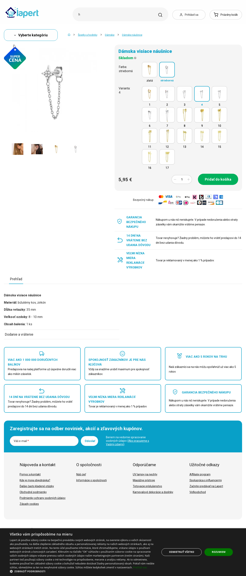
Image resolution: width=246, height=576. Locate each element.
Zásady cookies (29, 503)
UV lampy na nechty (145, 474)
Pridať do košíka (218, 179)
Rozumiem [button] (219, 552)
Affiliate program (200, 474)
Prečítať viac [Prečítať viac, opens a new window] (140, 567)
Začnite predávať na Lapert (206, 486)
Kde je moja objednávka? (35, 480)
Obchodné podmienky (33, 492)
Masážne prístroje (144, 480)
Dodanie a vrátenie (19, 334)
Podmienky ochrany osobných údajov (43, 498)
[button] (83, 571)
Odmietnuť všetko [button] (181, 552)
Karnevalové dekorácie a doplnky (153, 492)
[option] (17, 149)
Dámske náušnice (132, 34)
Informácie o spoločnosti (91, 480)
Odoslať (90, 441)
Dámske (109, 34)
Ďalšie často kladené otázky (37, 486)
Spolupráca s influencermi (206, 480)
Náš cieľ (81, 474)
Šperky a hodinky (87, 34)
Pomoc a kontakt (30, 474)
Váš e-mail (21, 441)
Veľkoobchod (198, 492)
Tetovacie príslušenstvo (147, 486)
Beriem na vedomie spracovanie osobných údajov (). (127, 441)
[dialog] (123, 552)
